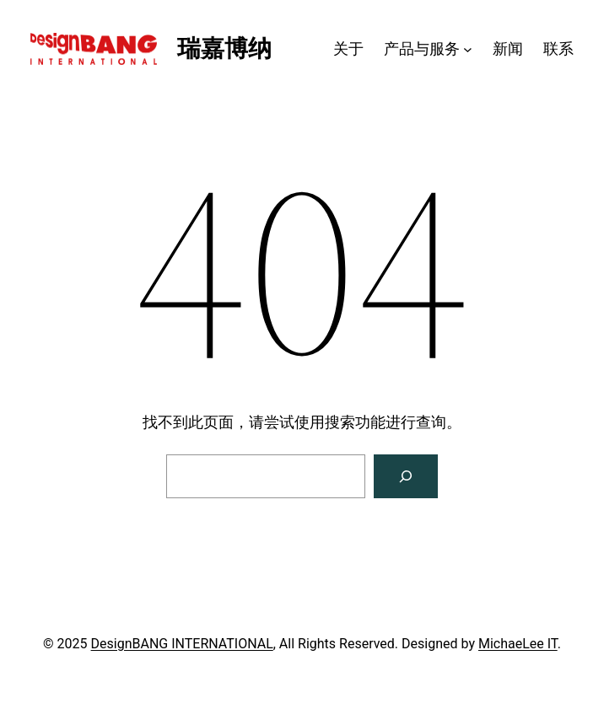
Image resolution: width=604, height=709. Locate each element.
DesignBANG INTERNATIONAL (182, 644)
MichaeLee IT (518, 644)
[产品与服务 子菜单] (467, 49)
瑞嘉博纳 (224, 48)
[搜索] (406, 476)
